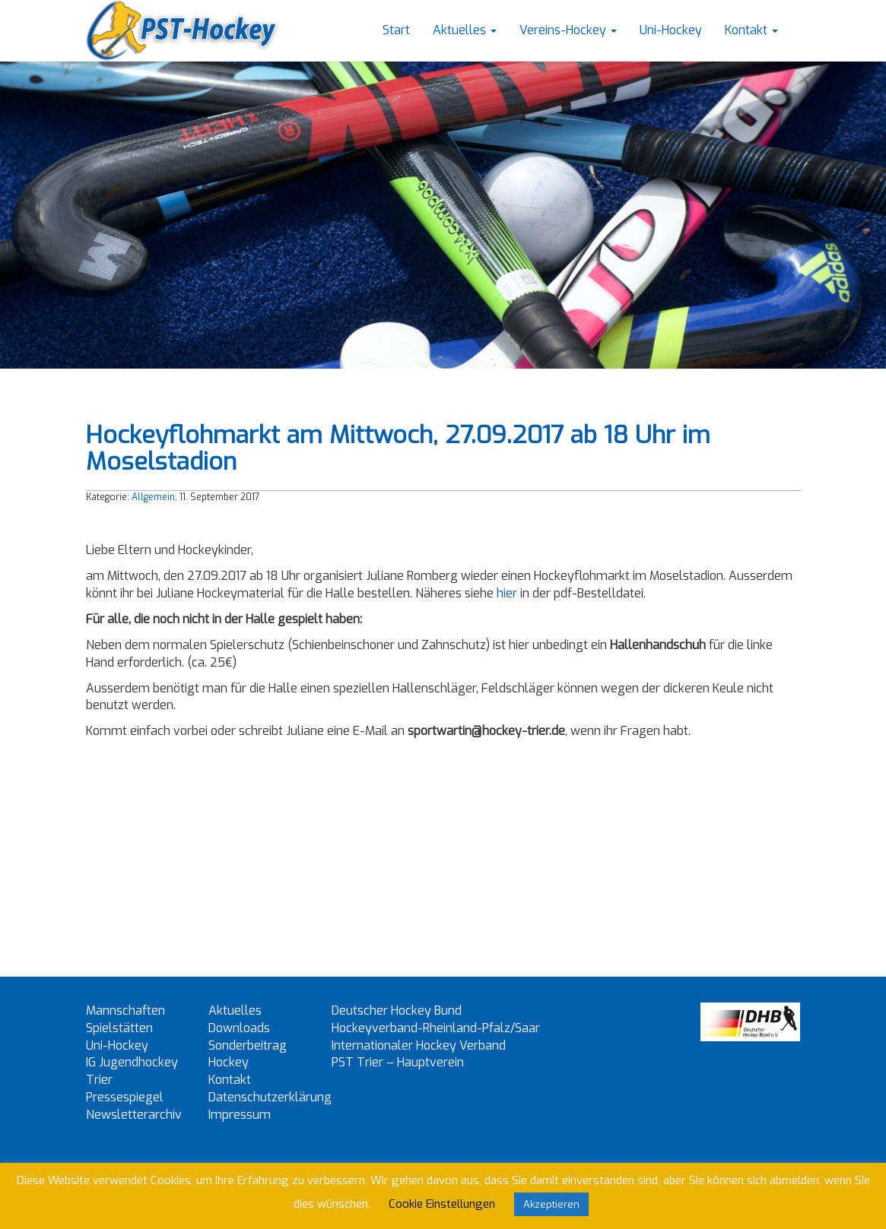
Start (396, 30)
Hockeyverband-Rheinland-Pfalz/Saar (436, 1028)
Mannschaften (125, 1010)
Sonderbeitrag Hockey (247, 1054)
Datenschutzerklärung (270, 1097)
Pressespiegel (125, 1097)
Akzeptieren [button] (551, 1204)
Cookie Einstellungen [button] (442, 1204)
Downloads (239, 1028)
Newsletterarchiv (134, 1115)
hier (507, 593)
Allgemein (153, 497)
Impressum (239, 1115)
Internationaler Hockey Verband (419, 1045)
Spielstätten (119, 1028)
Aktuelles (465, 30)
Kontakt (751, 30)
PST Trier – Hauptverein (398, 1062)
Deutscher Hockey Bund (397, 1010)
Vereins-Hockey (568, 30)
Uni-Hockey (671, 30)
